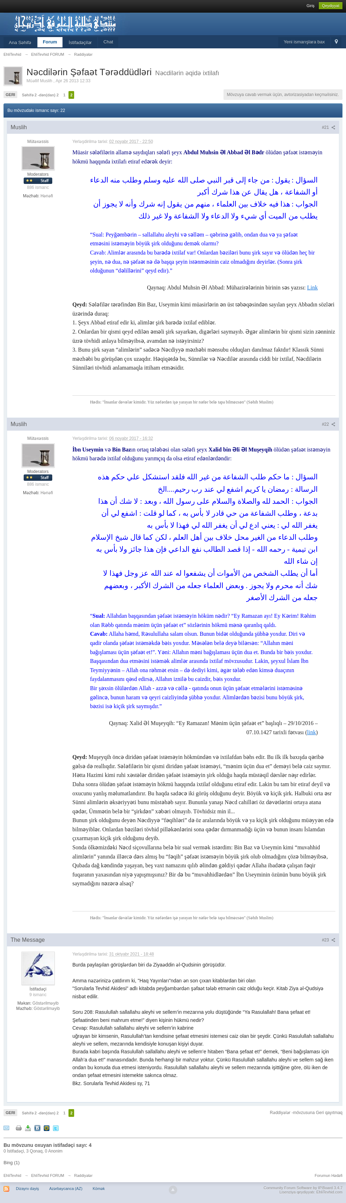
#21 (328, 127)
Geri (10, 94)
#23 (328, 940)
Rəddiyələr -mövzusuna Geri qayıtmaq (306, 1112)
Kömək (99, 1188)
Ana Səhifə (20, 42)
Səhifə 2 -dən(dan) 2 (40, 95)
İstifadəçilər (80, 42)
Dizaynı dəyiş (27, 1188)
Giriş (310, 6)
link (311, 732)
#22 (328, 424)
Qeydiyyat (330, 6)
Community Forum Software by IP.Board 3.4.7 (302, 1188)
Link (312, 288)
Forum (50, 41)
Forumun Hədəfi (328, 1175)
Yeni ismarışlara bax (304, 41)
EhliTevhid (12, 1175)
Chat (108, 41)
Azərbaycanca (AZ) (65, 1188)
